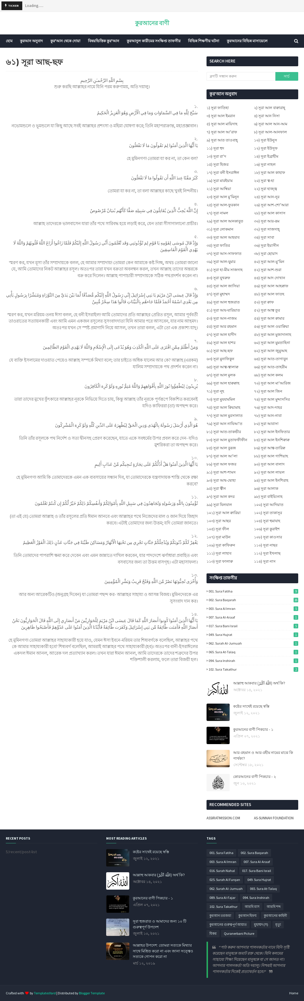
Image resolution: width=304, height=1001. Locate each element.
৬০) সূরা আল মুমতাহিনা (272, 342)
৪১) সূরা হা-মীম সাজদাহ (225, 269)
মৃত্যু (278, 924)
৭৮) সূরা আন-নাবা (268, 415)
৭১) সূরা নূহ (215, 391)
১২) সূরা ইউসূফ (266, 148)
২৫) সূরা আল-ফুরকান (223, 205)
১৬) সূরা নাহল (265, 164)
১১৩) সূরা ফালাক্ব (220, 561)
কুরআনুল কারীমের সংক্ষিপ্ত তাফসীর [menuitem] (153, 40)
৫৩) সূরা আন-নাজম (222, 318)
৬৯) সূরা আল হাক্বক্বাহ (223, 383)
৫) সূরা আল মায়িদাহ (222, 124)
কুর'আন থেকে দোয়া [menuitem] (65, 40)
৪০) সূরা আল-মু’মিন (269, 261)
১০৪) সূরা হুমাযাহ (267, 520)
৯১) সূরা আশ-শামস (221, 472)
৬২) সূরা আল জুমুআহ (270, 350)
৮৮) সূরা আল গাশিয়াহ (271, 456)
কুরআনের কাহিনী (275, 915)
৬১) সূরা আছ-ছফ (220, 350)
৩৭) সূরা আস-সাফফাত (224, 253)
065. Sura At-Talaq (253, 652)
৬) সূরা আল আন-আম (270, 124)
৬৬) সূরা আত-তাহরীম (270, 367)
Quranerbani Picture (239, 933)
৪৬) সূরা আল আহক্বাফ (271, 286)
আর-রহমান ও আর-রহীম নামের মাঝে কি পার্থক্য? (263, 755)
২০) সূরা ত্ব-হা (264, 180)
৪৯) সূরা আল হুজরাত (223, 302)
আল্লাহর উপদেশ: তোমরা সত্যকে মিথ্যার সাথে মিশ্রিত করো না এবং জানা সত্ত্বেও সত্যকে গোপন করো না (163, 951)
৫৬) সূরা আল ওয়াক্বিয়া (271, 326)
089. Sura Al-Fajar (222, 897)
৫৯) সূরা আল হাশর (221, 342)
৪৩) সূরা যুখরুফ (218, 277)
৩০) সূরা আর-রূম (266, 221)
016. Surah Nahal (222, 870)
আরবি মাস (252, 906)
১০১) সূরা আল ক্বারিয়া (224, 512)
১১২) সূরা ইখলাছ (267, 553)
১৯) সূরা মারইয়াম (220, 180)
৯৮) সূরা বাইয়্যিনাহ (268, 496)
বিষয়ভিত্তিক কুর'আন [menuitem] (103, 40)
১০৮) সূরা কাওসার (268, 537)
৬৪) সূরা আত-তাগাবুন (271, 358)
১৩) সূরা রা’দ (216, 156)
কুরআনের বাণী (152, 23)
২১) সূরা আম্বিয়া (219, 188)
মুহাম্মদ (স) (261, 924)
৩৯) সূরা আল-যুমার (221, 261)
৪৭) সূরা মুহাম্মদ (218, 294)
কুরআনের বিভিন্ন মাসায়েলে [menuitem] (247, 40)
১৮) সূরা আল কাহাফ (269, 172)
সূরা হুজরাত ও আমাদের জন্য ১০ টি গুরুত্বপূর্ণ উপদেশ (159, 924)
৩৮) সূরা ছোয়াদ (266, 253)
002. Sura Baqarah (253, 600)
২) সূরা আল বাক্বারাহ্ (269, 107)
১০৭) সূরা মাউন (219, 537)
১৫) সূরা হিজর (218, 164)
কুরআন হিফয (247, 915)
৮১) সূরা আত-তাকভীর (224, 431)
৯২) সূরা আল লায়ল (269, 472)
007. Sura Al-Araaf (253, 617)
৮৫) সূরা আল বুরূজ (221, 448)
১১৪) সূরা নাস (265, 561)
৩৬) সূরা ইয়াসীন (266, 245)
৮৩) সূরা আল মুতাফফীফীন (227, 439)
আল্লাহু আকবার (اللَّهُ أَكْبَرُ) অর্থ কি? (259, 683)
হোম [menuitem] (9, 40)
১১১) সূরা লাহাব (219, 553)
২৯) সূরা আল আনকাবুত (225, 221)
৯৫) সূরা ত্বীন (216, 488)
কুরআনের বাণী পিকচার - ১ (253, 729)
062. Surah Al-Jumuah (253, 643)
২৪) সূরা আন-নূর (266, 196)
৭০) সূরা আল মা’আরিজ (272, 383)
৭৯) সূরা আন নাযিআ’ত (224, 423)
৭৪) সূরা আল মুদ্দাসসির (272, 399)
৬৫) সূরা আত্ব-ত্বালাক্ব (222, 367)
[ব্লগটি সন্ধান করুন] (241, 76)
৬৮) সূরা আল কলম (268, 375)
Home (293, 993)
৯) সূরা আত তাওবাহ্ (222, 140)
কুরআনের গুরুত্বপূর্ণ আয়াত (228, 924)
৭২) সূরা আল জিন (268, 391)
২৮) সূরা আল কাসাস (269, 213)
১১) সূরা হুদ (215, 148)
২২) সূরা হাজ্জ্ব (265, 188)
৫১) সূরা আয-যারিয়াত (223, 310)
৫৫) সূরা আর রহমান (222, 326)
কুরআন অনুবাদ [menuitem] (31, 40)
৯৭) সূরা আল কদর (221, 496)
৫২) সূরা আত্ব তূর (267, 310)
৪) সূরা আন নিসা (267, 115)
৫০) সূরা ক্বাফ (264, 302)
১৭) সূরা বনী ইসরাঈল (223, 172)
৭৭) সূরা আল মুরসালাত (225, 415)
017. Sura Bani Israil (253, 626)
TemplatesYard (45, 993)
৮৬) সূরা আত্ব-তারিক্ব (269, 448)
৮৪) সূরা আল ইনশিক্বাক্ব (272, 439)
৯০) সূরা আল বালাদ (269, 464)
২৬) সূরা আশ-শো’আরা (271, 205)
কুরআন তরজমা (220, 915)
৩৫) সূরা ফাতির (218, 245)
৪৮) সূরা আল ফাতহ (269, 294)
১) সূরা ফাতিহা (218, 107)
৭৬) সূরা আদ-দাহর (268, 407)
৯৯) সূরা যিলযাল (219, 504)
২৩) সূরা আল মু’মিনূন (223, 196)
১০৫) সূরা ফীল (218, 529)
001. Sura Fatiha (253, 591)
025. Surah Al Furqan (224, 879)
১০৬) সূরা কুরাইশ (267, 529)
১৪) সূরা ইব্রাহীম (266, 156)
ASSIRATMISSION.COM (223, 818)
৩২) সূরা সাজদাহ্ (267, 229)
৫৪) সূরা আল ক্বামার (269, 318)
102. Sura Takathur (253, 669)
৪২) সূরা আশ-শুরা (267, 269)
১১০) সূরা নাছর (265, 545)
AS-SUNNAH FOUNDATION (274, 818)
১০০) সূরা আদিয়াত (268, 504)
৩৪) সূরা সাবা (264, 237)
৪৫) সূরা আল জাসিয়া (223, 286)
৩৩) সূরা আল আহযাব (223, 237)
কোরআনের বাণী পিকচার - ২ (254, 776)
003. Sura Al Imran (253, 608)
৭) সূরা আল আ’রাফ (222, 132)
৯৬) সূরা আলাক (266, 488)
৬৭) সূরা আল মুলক (221, 375)
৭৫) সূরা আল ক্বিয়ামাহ (223, 407)
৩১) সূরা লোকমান (220, 229)
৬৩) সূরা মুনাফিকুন (220, 358)
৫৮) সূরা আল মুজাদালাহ (272, 334)
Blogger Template (92, 993)
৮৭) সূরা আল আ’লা (222, 456)
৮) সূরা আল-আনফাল (270, 132)
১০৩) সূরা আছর (219, 520)
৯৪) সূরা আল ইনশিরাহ (271, 480)
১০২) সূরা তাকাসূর (268, 512)
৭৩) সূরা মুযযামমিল (221, 399)
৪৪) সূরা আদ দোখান (269, 277)
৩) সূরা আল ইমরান (221, 115)
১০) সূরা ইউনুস (265, 140)
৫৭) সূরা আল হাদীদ (221, 334)
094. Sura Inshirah (253, 660)
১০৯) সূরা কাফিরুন (221, 545)
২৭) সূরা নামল (217, 213)
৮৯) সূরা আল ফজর (221, 464)
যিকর (213, 933)
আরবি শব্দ (274, 906)
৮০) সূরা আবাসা (266, 423)
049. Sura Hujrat (253, 634)
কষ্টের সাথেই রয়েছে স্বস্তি (251, 706)
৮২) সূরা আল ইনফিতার (272, 431)
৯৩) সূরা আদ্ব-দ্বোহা (221, 480)
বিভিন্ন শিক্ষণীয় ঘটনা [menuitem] (203, 40)
